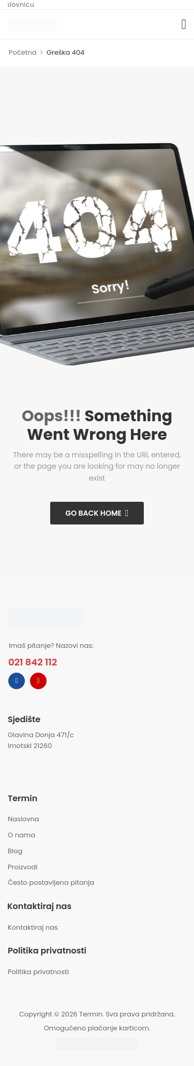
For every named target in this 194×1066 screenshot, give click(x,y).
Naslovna (23, 819)
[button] (184, 24)
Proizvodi (22, 867)
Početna (23, 52)
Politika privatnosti (38, 972)
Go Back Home (93, 513)
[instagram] (38, 681)
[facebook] (16, 681)
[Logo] (32, 24)
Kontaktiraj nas (33, 927)
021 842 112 (32, 662)
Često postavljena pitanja (51, 882)
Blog (15, 851)
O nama (21, 835)
